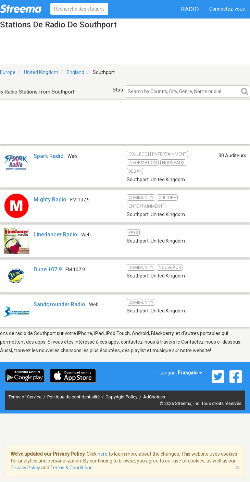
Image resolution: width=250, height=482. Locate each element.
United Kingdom (41, 72)
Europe (7, 72)
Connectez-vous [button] (227, 9)
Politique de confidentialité (74, 396)
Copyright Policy (121, 396)
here (103, 454)
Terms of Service (25, 396)
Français (190, 372)
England (75, 72)
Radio (190, 9)
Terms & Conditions (71, 467)
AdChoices (154, 396)
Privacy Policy (25, 467)
